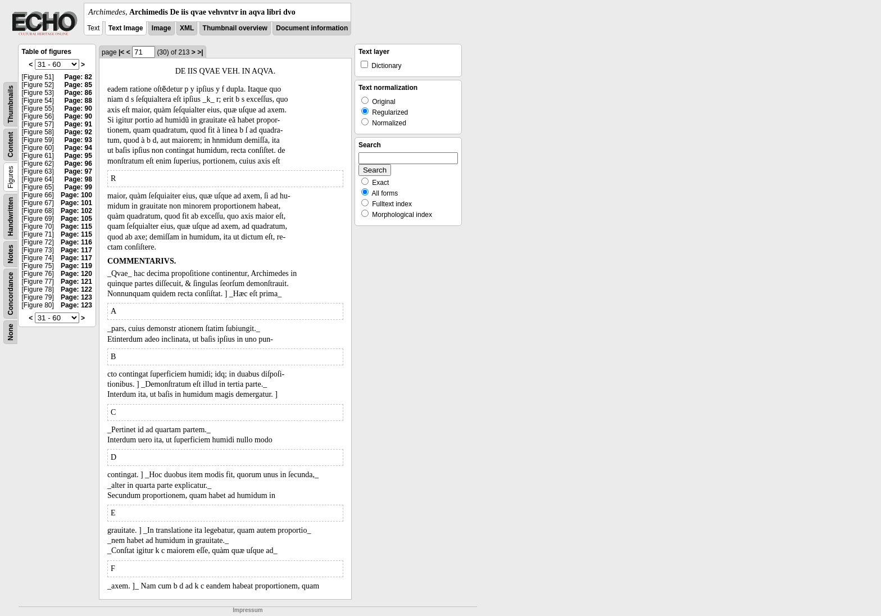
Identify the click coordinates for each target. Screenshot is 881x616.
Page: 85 (78, 85)
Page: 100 (76, 195)
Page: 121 (76, 282)
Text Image (125, 28)
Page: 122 (76, 289)
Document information (312, 28)
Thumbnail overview (235, 28)
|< (121, 52)
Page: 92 (78, 132)
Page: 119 (76, 266)
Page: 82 (78, 77)
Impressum (247, 610)
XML (187, 28)
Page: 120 (76, 274)
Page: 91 (78, 124)
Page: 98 (78, 179)
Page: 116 (76, 242)
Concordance (11, 293)
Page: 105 (76, 219)
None (11, 332)
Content (11, 144)
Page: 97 (78, 171)
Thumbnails (11, 104)
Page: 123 (76, 297)
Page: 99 (78, 187)
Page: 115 (76, 226)
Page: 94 (78, 148)
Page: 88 (78, 101)
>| (200, 52)
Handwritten (11, 216)
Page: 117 (76, 250)
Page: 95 (78, 156)
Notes (11, 253)
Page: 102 (76, 211)
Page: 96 (78, 163)
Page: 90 (78, 108)
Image (161, 28)
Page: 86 (78, 93)
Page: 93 (78, 140)
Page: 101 (76, 203)
